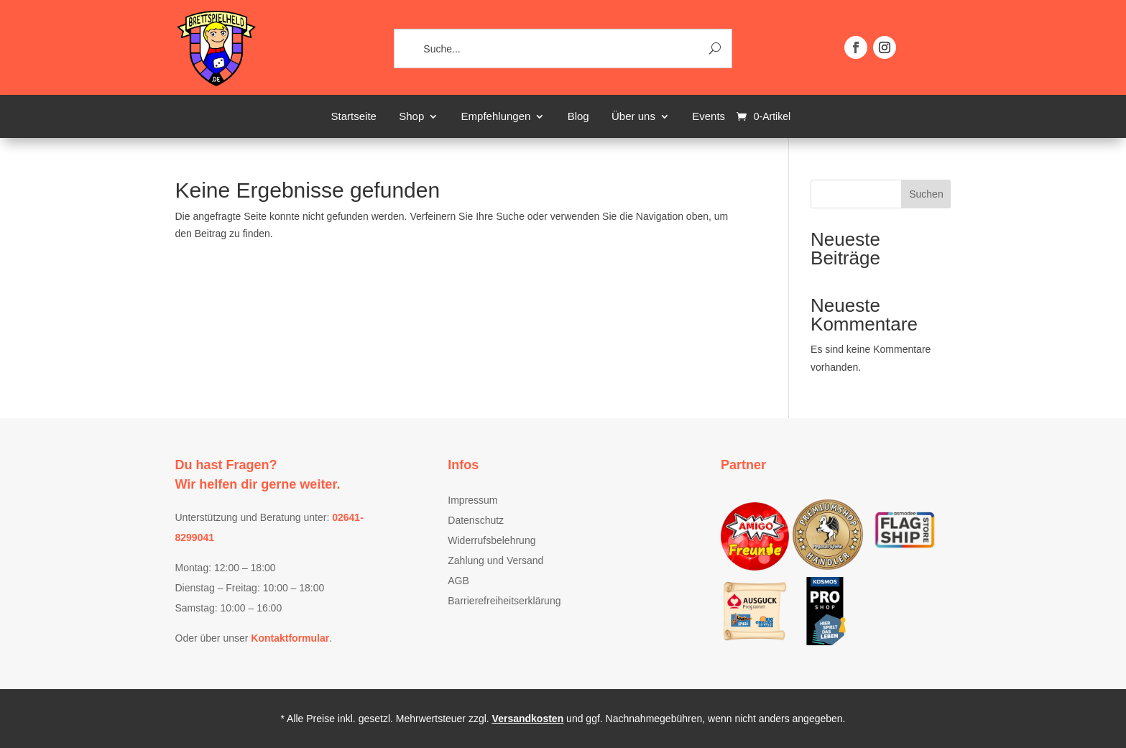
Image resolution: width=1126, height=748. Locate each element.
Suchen (926, 194)
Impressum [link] (472, 500)
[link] (216, 84)
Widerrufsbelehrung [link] (491, 540)
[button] (855, 47)
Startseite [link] (354, 116)
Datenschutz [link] (476, 520)
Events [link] (708, 116)
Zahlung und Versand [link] (495, 560)
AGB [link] (458, 580)
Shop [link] (411, 116)
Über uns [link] (633, 116)
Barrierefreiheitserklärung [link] (504, 600)
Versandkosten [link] (528, 718)
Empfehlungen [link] (496, 116)
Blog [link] (578, 116)
